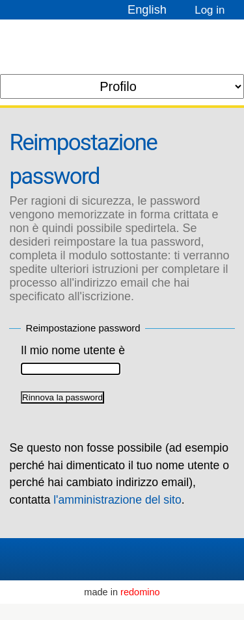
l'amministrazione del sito (117, 499)
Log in (209, 10)
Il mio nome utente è (73, 350)
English (147, 9)
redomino (140, 592)
